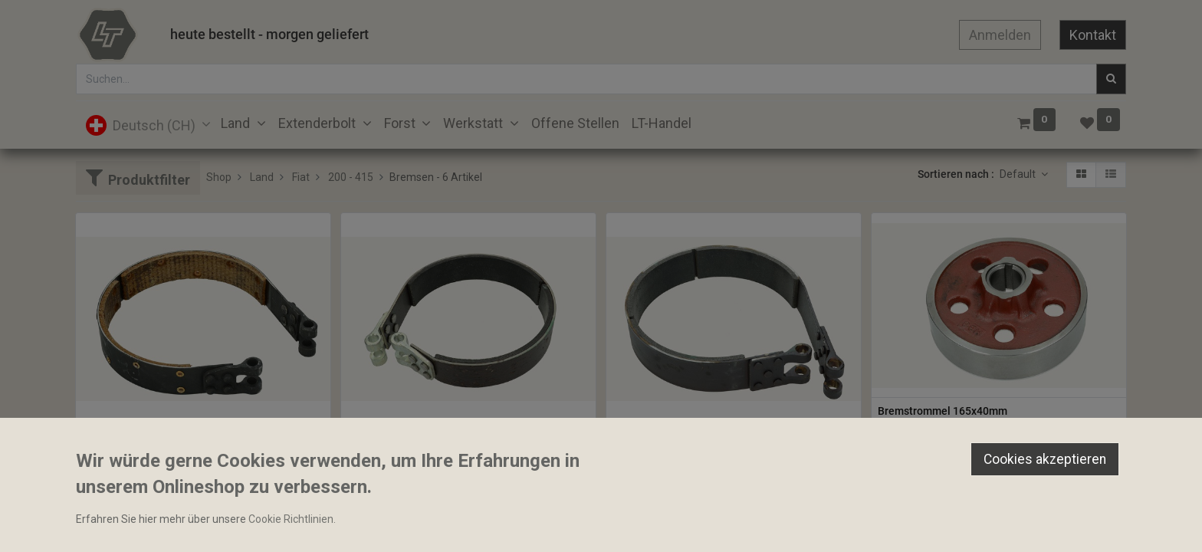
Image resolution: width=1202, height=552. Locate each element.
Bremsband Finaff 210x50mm (684, 438)
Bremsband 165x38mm (403, 438)
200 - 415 (350, 177)
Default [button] (1019, 174)
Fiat (301, 177)
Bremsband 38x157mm (138, 438)
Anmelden (1000, 35)
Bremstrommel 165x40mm (942, 411)
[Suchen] (1111, 79)
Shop (219, 177)
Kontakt (1092, 35)
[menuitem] (575, 123)
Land (262, 177)
